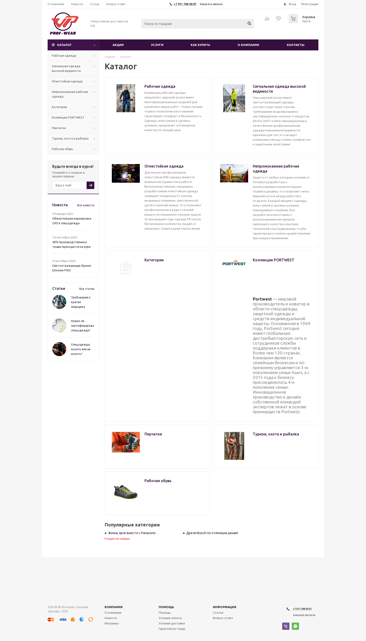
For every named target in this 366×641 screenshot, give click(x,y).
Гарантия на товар (172, 628)
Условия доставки (172, 623)
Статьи (218, 612)
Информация (224, 607)
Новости (111, 618)
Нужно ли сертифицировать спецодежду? (84, 325)
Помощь (166, 607)
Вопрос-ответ (223, 618)
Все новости (85, 205)
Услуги (157, 44)
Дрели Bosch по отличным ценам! (212, 533)
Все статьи (86, 288)
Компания (114, 607)
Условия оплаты (170, 618)
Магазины (112, 623)
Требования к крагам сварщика (81, 302)
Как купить (200, 44)
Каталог (64, 44)
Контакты (295, 44)
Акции (118, 44)
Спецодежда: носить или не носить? (81, 349)
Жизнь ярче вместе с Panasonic (132, 533)
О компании (248, 44)
